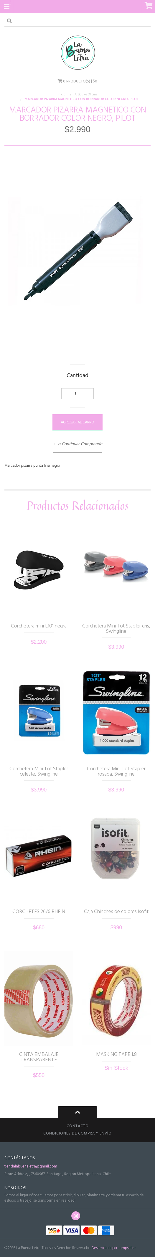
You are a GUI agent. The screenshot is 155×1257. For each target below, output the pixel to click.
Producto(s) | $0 (77, 81)
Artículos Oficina (86, 94)
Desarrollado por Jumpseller (114, 1248)
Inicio (61, 94)
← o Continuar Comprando (77, 444)
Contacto (78, 1126)
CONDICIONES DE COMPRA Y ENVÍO (77, 1133)
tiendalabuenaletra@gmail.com (30, 1166)
